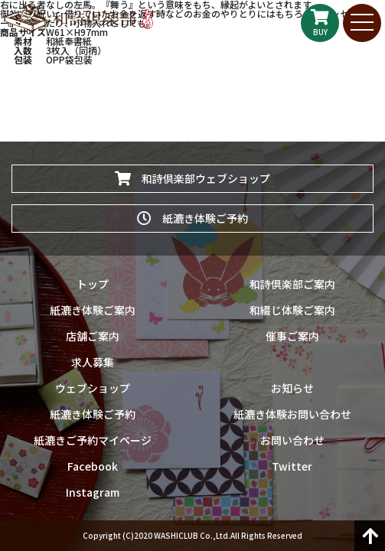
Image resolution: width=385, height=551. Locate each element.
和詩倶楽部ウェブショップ (192, 178)
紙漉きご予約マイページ (93, 440)
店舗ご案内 (92, 336)
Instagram (92, 492)
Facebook (92, 466)
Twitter (292, 466)
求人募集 (92, 362)
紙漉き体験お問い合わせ (292, 414)
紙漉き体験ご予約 (192, 218)
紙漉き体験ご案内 (92, 310)
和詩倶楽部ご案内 (292, 284)
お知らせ (292, 388)
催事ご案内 (292, 336)
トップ (93, 284)
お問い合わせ (292, 440)
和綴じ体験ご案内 (292, 310)
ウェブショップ (92, 388)
